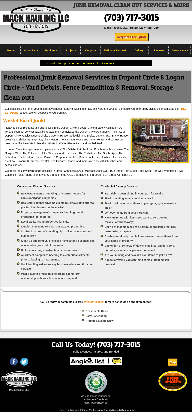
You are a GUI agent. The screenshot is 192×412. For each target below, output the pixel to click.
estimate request (93, 301)
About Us (31, 50)
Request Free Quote (132, 37)
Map (173, 362)
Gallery (139, 50)
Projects (71, 50)
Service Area (180, 50)
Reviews (159, 50)
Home (11, 50)
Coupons (91, 50)
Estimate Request (115, 50)
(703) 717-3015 (131, 17)
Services (51, 50)
